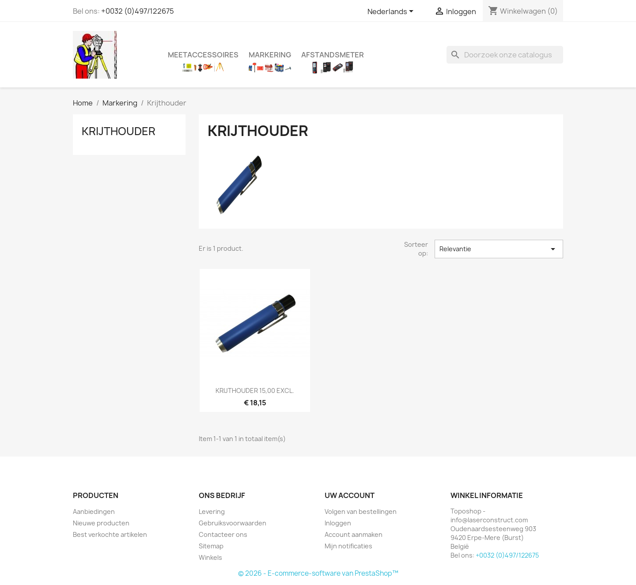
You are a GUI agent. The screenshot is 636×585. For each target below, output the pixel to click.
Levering (212, 511)
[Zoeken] (505, 55)
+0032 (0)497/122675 (137, 11)
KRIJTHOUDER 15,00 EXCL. (255, 390)
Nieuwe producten (101, 523)
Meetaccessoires (203, 55)
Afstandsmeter (332, 55)
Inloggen (338, 523)
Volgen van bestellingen (361, 511)
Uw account (350, 495)
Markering (270, 55)
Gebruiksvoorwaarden (232, 523)
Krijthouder (118, 131)
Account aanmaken (353, 534)
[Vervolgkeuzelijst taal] (391, 12)
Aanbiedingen (94, 511)
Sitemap (211, 546)
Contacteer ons (223, 534)
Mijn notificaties (348, 546)
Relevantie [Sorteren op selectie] (498, 249)
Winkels (210, 557)
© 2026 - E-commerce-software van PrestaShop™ (318, 573)
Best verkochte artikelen (110, 534)
